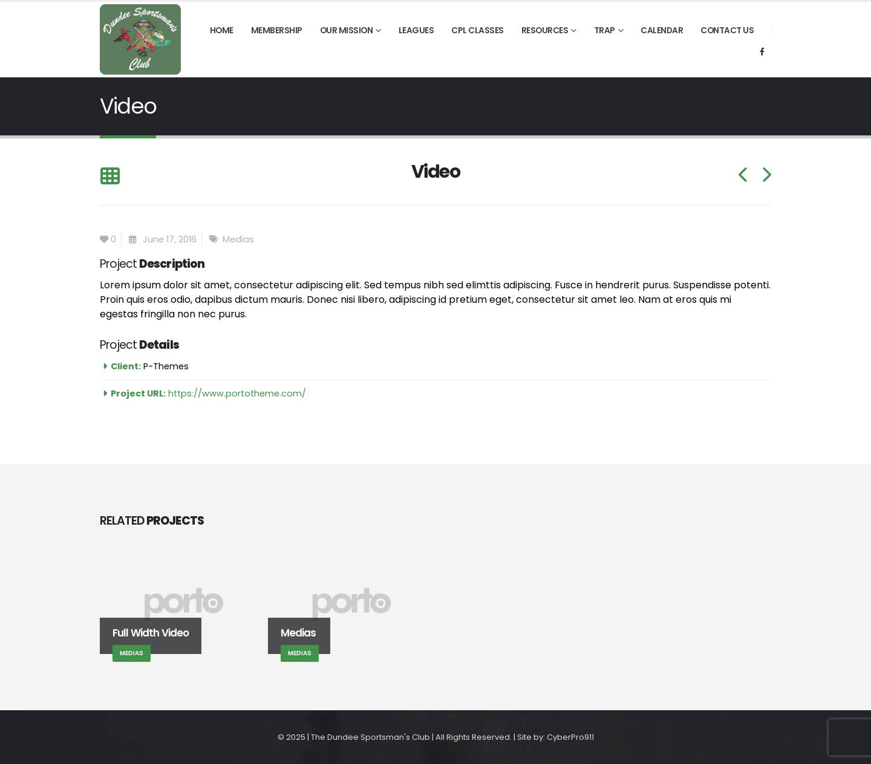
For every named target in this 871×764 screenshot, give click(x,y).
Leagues (416, 30)
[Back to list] (110, 176)
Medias (238, 239)
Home (221, 30)
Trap (604, 30)
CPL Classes (477, 30)
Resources (545, 30)
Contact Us (727, 30)
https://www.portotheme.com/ (237, 393)
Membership (276, 30)
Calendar (662, 30)
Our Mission (346, 30)
